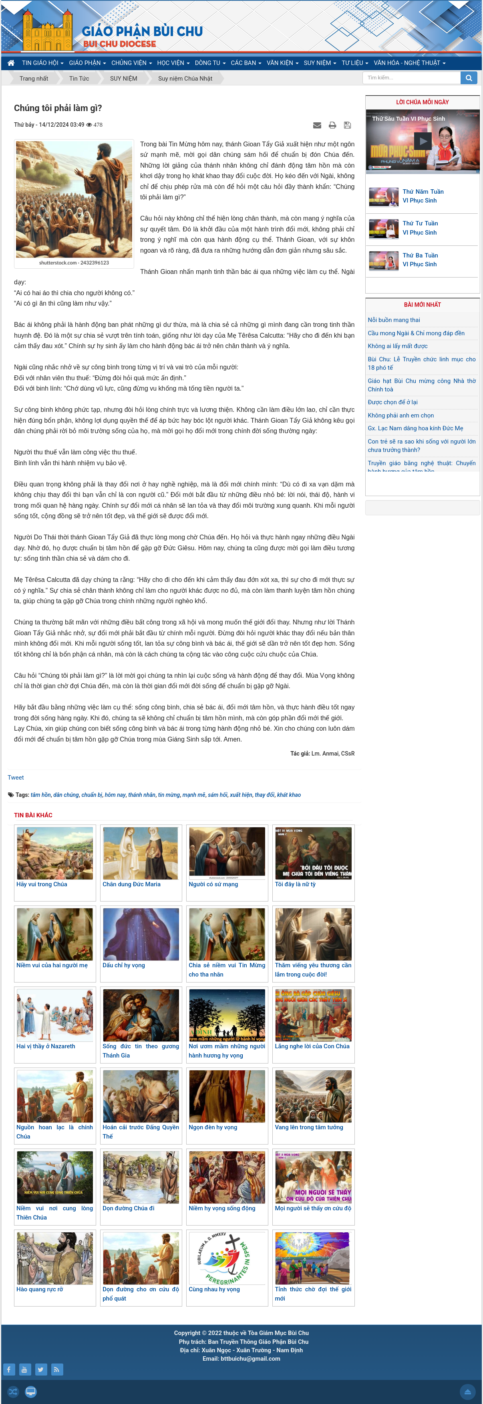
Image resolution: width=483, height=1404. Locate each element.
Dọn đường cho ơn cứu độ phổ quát (141, 1267)
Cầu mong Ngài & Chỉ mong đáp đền (416, 333)
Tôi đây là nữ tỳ (313, 857)
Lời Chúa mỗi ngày (422, 102)
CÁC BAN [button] (246, 64)
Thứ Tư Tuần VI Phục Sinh (420, 228)
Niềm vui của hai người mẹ (54, 938)
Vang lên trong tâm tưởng (313, 1100)
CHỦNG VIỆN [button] (131, 64)
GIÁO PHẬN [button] (87, 64)
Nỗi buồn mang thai (394, 320)
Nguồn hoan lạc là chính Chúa (54, 1105)
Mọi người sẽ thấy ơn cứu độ (313, 1181)
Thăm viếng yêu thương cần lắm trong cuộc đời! (313, 943)
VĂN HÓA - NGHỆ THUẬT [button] (409, 64)
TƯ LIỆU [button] (355, 64)
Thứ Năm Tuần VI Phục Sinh (423, 196)
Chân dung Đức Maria (141, 857)
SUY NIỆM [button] (320, 64)
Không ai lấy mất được (398, 346)
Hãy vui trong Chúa (54, 857)
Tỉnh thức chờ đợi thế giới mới (313, 1267)
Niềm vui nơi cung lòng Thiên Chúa (54, 1186)
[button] (423, 141)
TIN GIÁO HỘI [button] (43, 64)
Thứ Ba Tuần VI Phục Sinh (420, 260)
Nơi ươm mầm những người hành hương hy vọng (227, 1024)
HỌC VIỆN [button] (173, 64)
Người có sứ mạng (227, 857)
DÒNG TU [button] (210, 64)
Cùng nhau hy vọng (227, 1262)
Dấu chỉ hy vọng (141, 938)
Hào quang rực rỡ (54, 1262)
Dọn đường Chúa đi (141, 1181)
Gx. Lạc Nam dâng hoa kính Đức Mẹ (415, 428)
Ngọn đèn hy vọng (227, 1100)
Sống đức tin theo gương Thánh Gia (141, 1024)
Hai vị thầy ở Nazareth (54, 1019)
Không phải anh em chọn (401, 415)
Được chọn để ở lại (393, 402)
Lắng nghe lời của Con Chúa (313, 1019)
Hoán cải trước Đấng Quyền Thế (141, 1105)
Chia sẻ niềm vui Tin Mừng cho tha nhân (227, 943)
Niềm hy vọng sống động (227, 1181)
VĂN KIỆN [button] (283, 64)
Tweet (16, 777)
